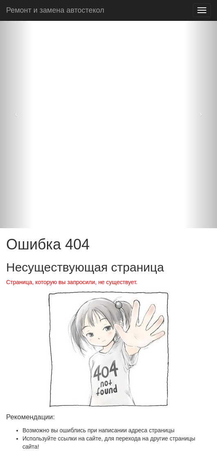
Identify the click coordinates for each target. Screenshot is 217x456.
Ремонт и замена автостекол (55, 10)
